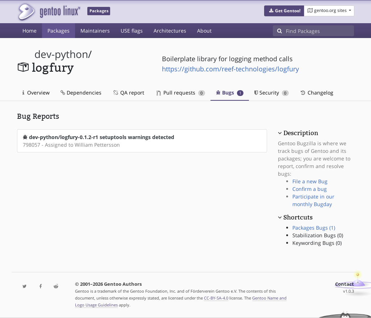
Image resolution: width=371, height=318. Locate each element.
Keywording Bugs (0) (317, 242)
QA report (128, 92)
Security (271, 92)
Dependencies (81, 92)
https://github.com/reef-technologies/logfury (230, 68)
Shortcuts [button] (298, 217)
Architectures (170, 30)
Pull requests (181, 92)
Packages (58, 30)
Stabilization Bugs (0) (317, 235)
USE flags (132, 30)
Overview (36, 92)
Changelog (316, 92)
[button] (284, 10)
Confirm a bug (309, 188)
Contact (344, 284)
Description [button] (300, 133)
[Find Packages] (320, 30)
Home (29, 30)
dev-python (61, 54)
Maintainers (95, 30)
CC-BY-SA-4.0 (216, 298)
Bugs (230, 92)
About (204, 30)
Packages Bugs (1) (313, 227)
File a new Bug (310, 181)
